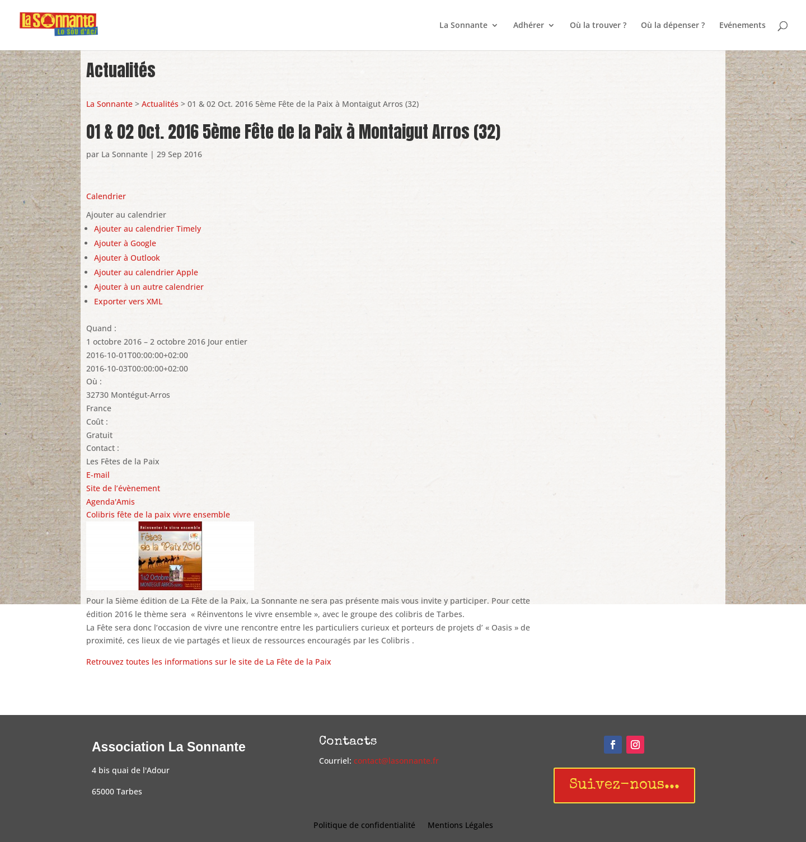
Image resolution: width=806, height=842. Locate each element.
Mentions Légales (460, 825)
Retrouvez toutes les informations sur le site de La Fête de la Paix (210, 661)
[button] (126, 214)
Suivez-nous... (624, 785)
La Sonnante (463, 25)
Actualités (160, 103)
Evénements (742, 25)
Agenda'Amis (110, 501)
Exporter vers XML (128, 301)
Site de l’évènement (123, 488)
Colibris (100, 514)
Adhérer (528, 25)
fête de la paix (144, 514)
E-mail (98, 474)
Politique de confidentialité (364, 825)
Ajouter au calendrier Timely (147, 228)
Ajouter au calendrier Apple (146, 272)
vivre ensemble (201, 514)
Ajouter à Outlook (127, 257)
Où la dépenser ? (673, 25)
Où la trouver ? (598, 25)
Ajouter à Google (125, 243)
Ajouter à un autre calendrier (149, 286)
